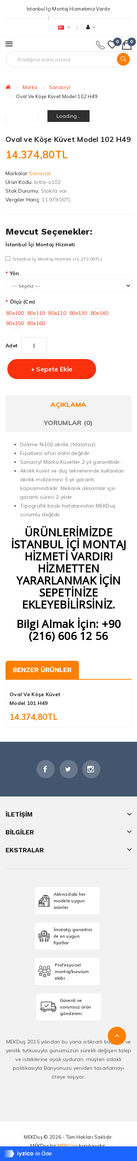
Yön (14, 273)
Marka (30, 87)
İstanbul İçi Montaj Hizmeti (40, 244)
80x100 (15, 313)
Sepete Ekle (54, 369)
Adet (11, 345)
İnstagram (91, 769)
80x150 (15, 323)
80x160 (36, 323)
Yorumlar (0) (68, 422)
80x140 (100, 313)
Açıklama (68, 404)
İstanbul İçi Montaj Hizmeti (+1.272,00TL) (53, 259)
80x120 (57, 313)
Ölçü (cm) (22, 301)
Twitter (69, 769)
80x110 (36, 313)
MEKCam (67, 1146)
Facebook (46, 769)
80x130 (78, 313)
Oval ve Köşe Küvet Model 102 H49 (57, 96)
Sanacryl (59, 87)
